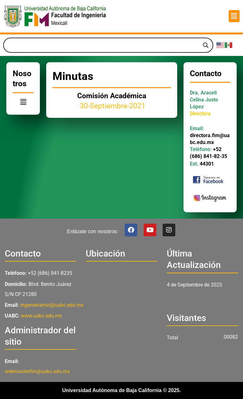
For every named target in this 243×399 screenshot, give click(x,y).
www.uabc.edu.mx (41, 316)
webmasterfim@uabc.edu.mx (37, 371)
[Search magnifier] (205, 45)
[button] (234, 16)
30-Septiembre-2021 (112, 106)
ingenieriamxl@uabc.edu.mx (52, 305)
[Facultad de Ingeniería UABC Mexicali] (121, 307)
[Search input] (105, 45)
